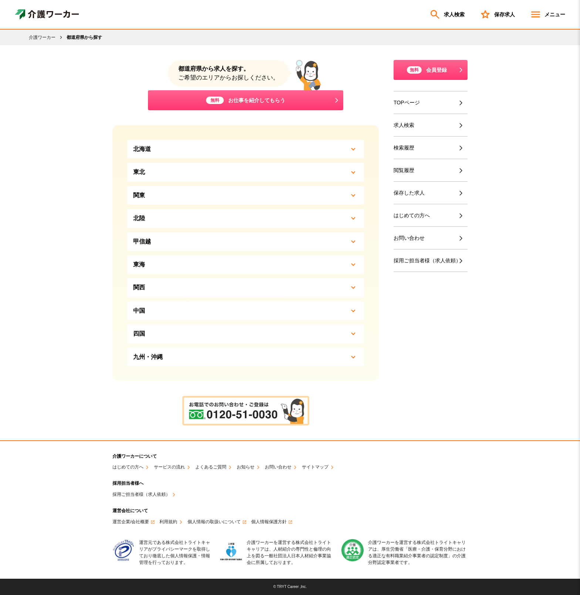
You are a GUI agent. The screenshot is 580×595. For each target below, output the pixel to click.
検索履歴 (404, 148)
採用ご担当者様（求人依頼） (429, 260)
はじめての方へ (412, 215)
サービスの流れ (169, 467)
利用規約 (168, 522)
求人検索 (447, 14)
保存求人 (497, 14)
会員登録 (427, 70)
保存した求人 (409, 193)
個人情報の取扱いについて (214, 522)
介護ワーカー (42, 37)
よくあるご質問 (210, 467)
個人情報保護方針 (269, 522)
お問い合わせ (409, 238)
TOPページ (407, 102)
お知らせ (245, 467)
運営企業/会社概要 (130, 522)
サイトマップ (315, 467)
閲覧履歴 (404, 170)
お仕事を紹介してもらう (245, 100)
